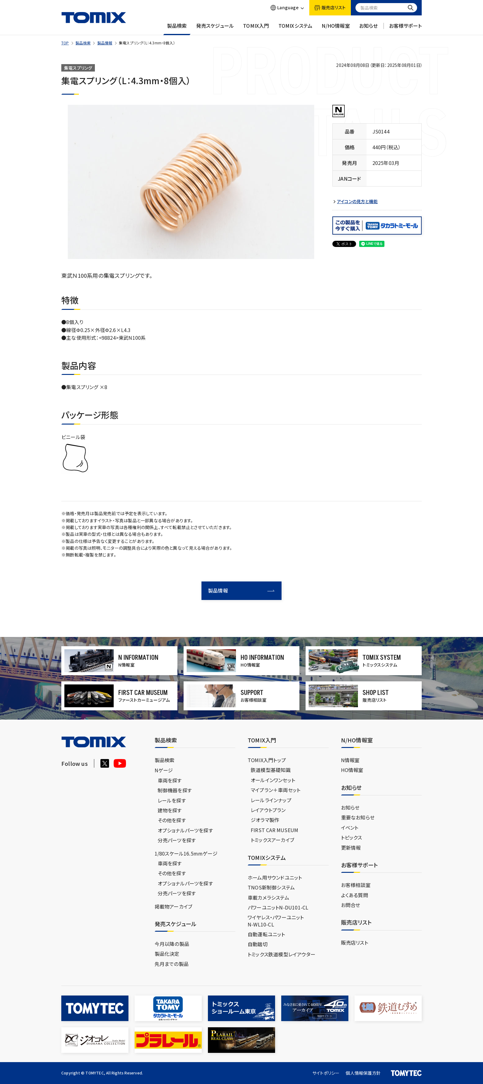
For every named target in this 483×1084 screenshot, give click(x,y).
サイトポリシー (325, 1073)
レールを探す (172, 800)
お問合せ (350, 905)
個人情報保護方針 (363, 1073)
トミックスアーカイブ (272, 840)
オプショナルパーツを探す (185, 830)
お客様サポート (405, 28)
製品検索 (177, 28)
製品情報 (104, 42)
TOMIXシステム (295, 28)
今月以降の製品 (172, 943)
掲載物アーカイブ (174, 906)
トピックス (351, 837)
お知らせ (368, 28)
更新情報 (351, 847)
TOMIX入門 (256, 28)
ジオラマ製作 (265, 819)
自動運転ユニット (266, 934)
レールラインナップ (271, 800)
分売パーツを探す (177, 840)
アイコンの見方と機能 (357, 201)
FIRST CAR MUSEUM (274, 830)
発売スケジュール (215, 28)
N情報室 (350, 760)
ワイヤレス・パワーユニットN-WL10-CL (276, 921)
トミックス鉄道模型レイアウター (281, 954)
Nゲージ (164, 770)
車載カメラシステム (268, 897)
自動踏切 (258, 944)
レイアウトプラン (268, 810)
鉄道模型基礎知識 (271, 770)
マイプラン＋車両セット (275, 790)
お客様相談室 (356, 885)
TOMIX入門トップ (267, 760)
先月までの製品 (172, 963)
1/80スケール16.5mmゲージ (186, 853)
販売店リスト (354, 942)
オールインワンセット (273, 780)
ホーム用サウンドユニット (275, 877)
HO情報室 (352, 770)
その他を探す (172, 820)
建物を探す (170, 810)
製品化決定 (167, 953)
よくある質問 (354, 895)
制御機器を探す (175, 790)
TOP (65, 42)
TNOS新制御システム (271, 887)
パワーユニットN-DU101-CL (278, 907)
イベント (350, 827)
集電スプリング (78, 68)
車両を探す (170, 780)
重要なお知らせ (358, 817)
